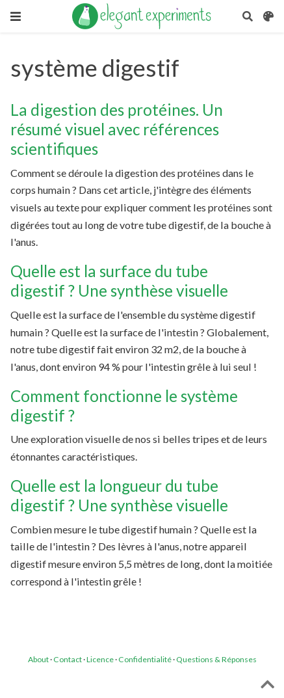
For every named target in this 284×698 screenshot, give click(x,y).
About (38, 659)
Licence (100, 659)
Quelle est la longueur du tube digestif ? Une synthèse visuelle (119, 495)
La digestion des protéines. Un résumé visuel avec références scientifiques (116, 129)
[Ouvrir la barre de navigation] (15, 16)
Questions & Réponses (216, 659)
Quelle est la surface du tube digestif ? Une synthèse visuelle (119, 281)
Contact (67, 659)
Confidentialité (145, 659)
